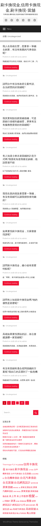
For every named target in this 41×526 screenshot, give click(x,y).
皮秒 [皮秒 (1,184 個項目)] (34, 501)
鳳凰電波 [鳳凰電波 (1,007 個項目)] (12, 513)
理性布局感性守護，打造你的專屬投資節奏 (19, 450)
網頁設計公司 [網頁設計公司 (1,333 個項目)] (18, 505)
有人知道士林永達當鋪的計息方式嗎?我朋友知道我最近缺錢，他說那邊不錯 (20, 159)
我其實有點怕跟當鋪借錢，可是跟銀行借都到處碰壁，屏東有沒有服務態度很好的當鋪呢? (19, 121)
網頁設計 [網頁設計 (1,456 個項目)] (7, 504)
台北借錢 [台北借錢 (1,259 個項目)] (27, 473)
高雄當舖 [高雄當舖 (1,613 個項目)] (31, 509)
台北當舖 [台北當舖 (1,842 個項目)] (8, 482)
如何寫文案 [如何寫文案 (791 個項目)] (34, 483)
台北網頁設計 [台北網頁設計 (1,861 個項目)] (22, 482)
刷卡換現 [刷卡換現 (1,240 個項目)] (10, 469)
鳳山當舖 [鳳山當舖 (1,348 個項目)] (31, 513)
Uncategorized (11, 76)
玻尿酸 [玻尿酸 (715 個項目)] (17, 501)
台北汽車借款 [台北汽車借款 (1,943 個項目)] (28, 477)
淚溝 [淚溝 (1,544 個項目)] (13, 500)
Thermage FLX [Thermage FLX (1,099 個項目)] (9, 464)
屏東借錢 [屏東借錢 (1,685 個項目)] (8, 487)
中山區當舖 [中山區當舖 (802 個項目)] (19, 465)
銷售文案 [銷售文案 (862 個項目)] (29, 505)
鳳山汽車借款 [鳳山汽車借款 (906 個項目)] (21, 513)
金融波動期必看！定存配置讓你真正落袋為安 (20, 427)
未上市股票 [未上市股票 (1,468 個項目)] (22, 496)
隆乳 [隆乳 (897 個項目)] (33, 505)
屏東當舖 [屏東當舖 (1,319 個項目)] (25, 491)
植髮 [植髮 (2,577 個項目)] (32, 496)
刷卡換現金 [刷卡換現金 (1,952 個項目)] (21, 469)
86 (22, 403)
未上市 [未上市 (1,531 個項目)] (12, 496)
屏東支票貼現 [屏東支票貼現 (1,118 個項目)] (27, 487)
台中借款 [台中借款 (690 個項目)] (31, 469)
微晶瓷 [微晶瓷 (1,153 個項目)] (6, 496)
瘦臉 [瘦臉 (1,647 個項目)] (28, 500)
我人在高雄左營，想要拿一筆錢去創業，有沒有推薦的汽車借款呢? (19, 49)
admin (24, 57)
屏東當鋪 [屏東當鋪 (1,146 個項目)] (34, 491)
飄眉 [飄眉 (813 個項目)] (11, 509)
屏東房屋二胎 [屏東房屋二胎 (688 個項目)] (16, 487)
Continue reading (10, 67)
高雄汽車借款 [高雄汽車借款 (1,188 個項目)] (19, 509)
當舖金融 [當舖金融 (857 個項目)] (23, 501)
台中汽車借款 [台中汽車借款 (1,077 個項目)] (16, 474)
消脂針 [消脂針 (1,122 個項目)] (7, 501)
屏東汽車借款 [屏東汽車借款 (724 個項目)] (17, 491)
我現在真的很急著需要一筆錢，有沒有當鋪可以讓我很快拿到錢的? (19, 197)
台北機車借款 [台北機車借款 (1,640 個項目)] (12, 477)
